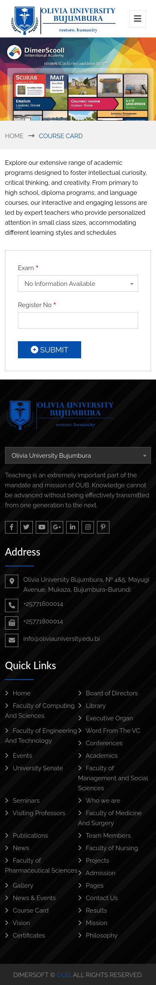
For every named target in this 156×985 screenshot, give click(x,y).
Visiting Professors (35, 813)
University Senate (34, 768)
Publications (26, 835)
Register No (37, 305)
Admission (97, 873)
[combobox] (78, 283)
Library (92, 706)
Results (92, 910)
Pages (91, 885)
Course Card (27, 910)
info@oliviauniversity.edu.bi (61, 639)
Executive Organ (105, 718)
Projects (93, 860)
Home (14, 136)
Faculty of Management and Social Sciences (113, 778)
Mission (93, 923)
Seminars (22, 800)
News (17, 848)
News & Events (30, 898)
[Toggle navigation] (137, 18)
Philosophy (98, 935)
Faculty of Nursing (108, 848)
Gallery (19, 885)
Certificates (25, 935)
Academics (98, 755)
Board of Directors (108, 693)
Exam (28, 268)
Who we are (99, 800)
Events (18, 755)
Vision (17, 923)
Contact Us (98, 898)
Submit (49, 349)
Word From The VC (109, 730)
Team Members (104, 835)
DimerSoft (30, 975)
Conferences (100, 743)
